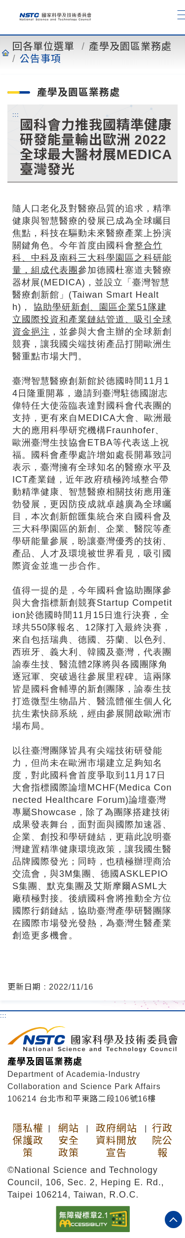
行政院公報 (162, 1140)
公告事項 (40, 58)
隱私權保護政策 (27, 1140)
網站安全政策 (68, 1140)
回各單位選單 (43, 46)
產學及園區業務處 (130, 46)
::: (15, 114)
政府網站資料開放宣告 (116, 1140)
